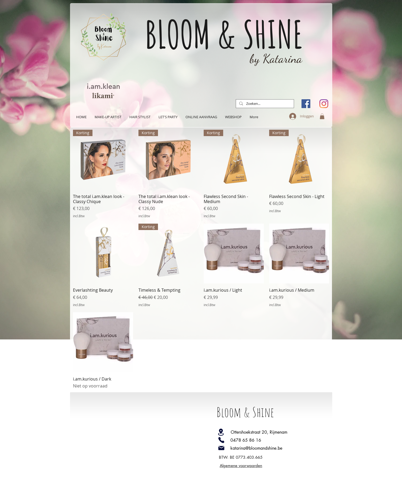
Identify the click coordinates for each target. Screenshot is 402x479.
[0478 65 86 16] (267, 440)
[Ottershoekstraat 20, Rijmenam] (266, 432)
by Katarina (276, 59)
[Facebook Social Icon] (306, 103)
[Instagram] (323, 103)
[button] (322, 116)
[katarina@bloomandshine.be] (267, 448)
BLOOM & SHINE (224, 34)
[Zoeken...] (264, 104)
